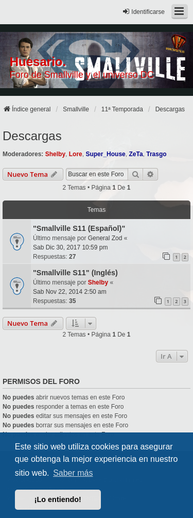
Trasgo (156, 154)
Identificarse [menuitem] (143, 11)
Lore (75, 154)
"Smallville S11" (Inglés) (75, 273)
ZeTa (136, 154)
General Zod (105, 238)
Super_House (105, 154)
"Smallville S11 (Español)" (79, 228)
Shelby (55, 154)
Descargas (32, 136)
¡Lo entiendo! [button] (57, 499)
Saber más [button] (73, 473)
